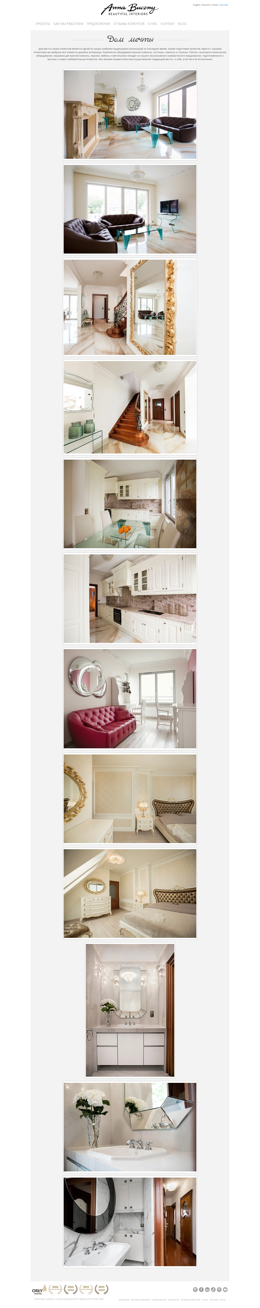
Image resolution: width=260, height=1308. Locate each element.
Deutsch (206, 4)
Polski (215, 4)
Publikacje (173, 1300)
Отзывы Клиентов (129, 24)
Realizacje (124, 1300)
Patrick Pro (97, 1299)
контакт (168, 24)
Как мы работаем (68, 24)
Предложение (98, 24)
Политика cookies (44, 1299)
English (196, 4)
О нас (152, 24)
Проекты (42, 24)
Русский (224, 4)
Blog (182, 24)
